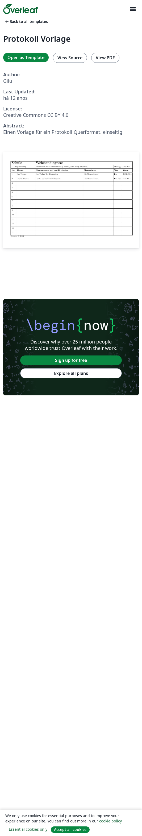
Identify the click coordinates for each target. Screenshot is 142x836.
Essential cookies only (28, 829)
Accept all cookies (70, 829)
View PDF (105, 58)
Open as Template (25, 57)
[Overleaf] (20, 9)
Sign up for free (71, 360)
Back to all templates (26, 21)
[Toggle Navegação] (133, 9)
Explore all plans (71, 373)
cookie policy (110, 820)
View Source (69, 58)
